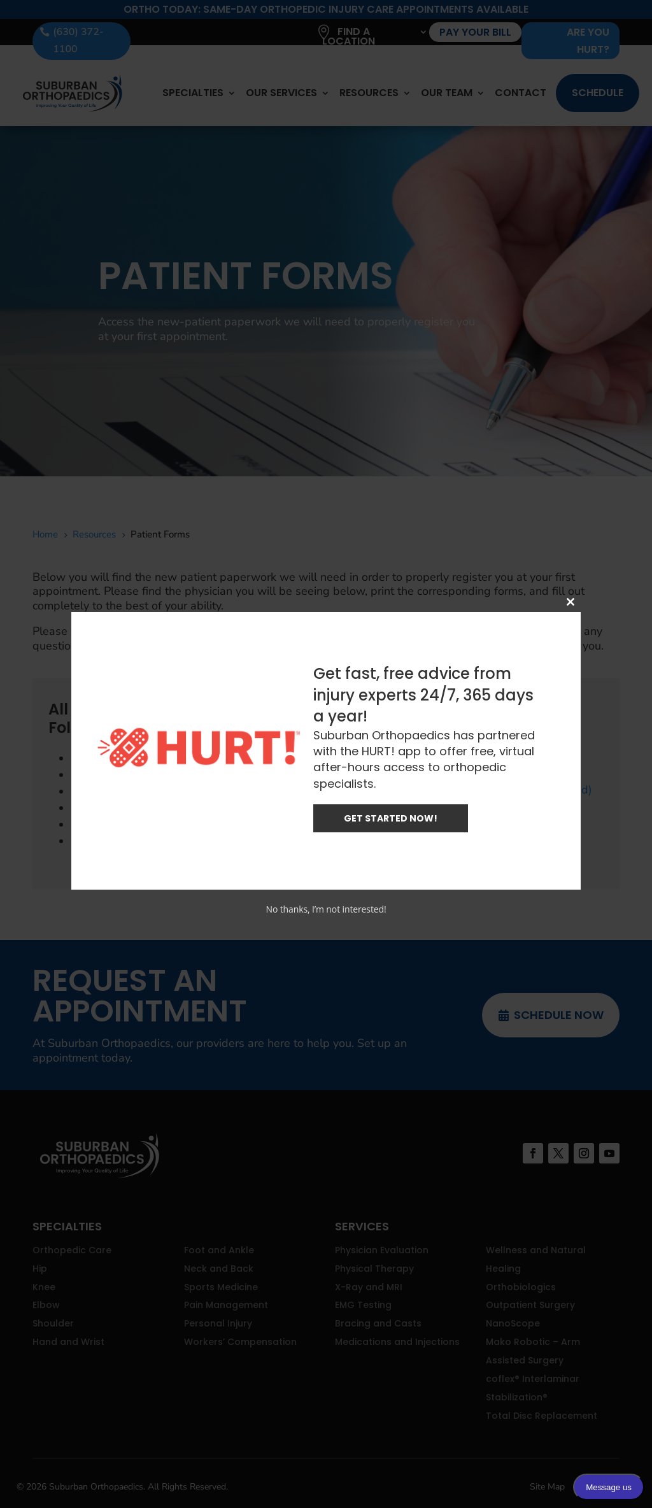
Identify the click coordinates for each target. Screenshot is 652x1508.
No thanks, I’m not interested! (326, 909)
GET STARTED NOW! (390, 818)
